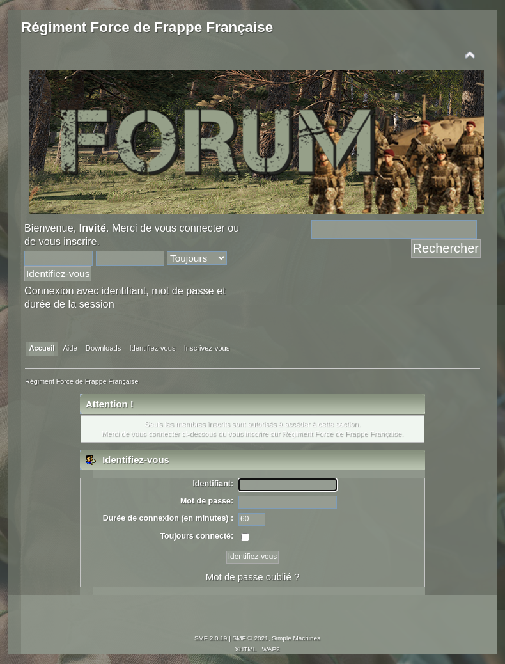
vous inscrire (68, 241)
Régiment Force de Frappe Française (147, 27)
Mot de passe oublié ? (252, 576)
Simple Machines (296, 638)
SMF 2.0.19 (211, 638)
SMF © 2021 (250, 638)
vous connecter (190, 227)
